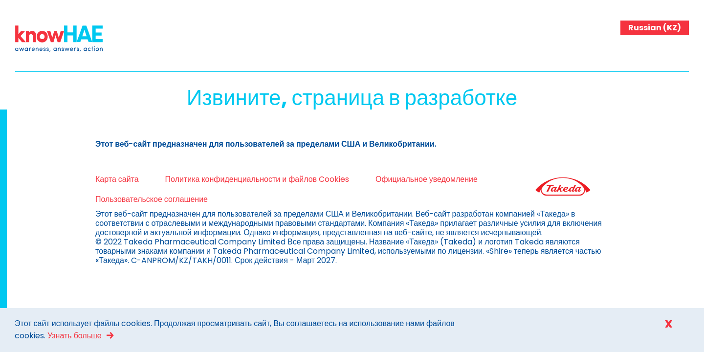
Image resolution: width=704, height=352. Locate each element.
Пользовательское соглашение (127, 199)
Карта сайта (92, 179)
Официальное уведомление (402, 179)
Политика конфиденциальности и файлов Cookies (233, 179)
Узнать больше (74, 335)
